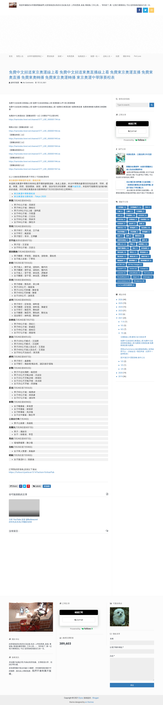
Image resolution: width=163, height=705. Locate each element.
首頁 (10, 56)
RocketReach (123, 277)
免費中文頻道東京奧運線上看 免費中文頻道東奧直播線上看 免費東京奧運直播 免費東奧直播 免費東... (136, 343)
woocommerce (123, 281)
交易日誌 (121, 219)
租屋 (120, 236)
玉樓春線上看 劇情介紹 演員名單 (133, 337)
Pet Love (137, 56)
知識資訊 (81, 56)
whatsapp (147, 277)
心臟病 (129, 211)
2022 (120, 314)
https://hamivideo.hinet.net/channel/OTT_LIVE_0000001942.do (34, 131)
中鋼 (120, 211)
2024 (120, 307)
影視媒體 (47, 486)
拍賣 (117, 56)
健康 (128, 236)
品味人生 (106, 56)
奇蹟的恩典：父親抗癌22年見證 (139, 154)
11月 (123, 322)
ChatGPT (121, 269)
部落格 (135, 240)
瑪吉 (135, 248)
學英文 (133, 252)
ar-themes (89, 702)
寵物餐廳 (133, 260)
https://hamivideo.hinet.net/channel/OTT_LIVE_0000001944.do (34, 146)
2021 (120, 318)
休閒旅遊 (133, 219)
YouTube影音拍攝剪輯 (125, 285)
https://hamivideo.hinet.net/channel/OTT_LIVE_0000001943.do (34, 139)
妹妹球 (132, 224)
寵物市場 (145, 256)
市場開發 (130, 215)
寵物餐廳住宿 (146, 260)
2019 (120, 376)
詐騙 (132, 244)
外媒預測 (76, 186)
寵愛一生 (94, 56)
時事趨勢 (146, 232)
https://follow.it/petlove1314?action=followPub (31, 472)
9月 (122, 325)
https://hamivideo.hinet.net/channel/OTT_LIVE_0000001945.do (34, 154)
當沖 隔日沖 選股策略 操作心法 (132, 358)
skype (136, 277)
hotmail (144, 269)
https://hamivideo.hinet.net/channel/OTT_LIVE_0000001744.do (34, 119)
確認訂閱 (132, 123)
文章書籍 (140, 211)
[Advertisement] (81, 34)
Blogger (96, 698)
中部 (147, 207)
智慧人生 (19, 56)
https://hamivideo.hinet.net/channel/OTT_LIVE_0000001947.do (34, 169)
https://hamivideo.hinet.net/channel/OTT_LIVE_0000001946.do (34, 161)
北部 (120, 215)
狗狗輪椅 (134, 228)
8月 (122, 329)
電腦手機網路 (123, 248)
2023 (120, 311)
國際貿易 (139, 236)
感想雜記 (143, 244)
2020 (120, 373)
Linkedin (121, 273)
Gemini (133, 269)
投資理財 (145, 219)
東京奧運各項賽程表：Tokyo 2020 (30, 196)
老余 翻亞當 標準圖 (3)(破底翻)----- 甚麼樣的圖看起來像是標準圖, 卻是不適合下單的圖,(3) (140, 185)
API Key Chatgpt (135, 264)
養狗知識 (121, 252)
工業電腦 (121, 207)
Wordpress (139, 281)
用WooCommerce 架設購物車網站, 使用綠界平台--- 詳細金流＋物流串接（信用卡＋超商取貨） (137, 351)
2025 (120, 303)
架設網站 (145, 228)
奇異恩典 (70, 56)
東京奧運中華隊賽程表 (24, 193)
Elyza (81, 698)
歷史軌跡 (50, 56)
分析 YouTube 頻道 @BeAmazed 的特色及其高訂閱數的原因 (23, 520)
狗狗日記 (121, 228)
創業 (144, 240)
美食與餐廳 (122, 232)
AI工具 (121, 264)
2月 (122, 369)
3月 (122, 365)
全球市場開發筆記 (34, 56)
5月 (122, 361)
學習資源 (144, 252)
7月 (122, 333)
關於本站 (126, 56)
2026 (120, 300)
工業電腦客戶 (135, 207)
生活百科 (142, 215)
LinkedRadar (134, 273)
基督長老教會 (122, 240)
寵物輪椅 (121, 260)
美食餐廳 (134, 232)
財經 (60, 56)
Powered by (135, 140)
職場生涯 (134, 256)
